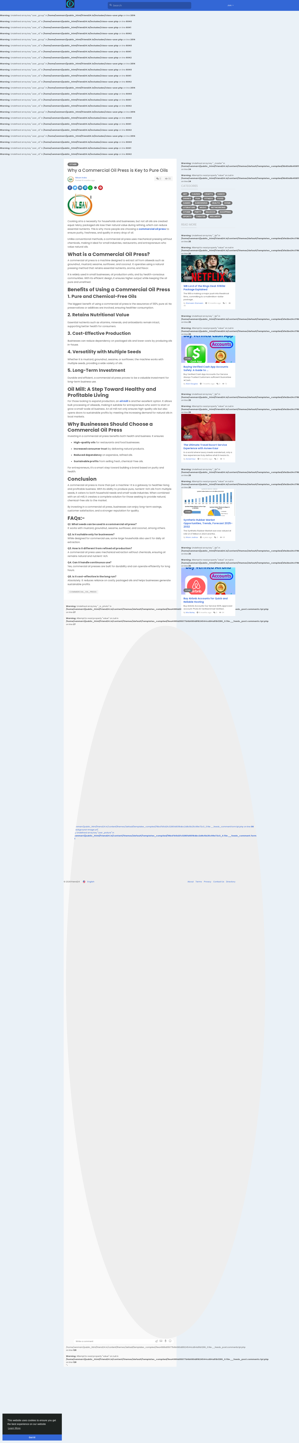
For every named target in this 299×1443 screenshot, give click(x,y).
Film (197, 198)
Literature (189, 207)
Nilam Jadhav (192, 537)
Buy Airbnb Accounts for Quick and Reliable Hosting (206, 600)
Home (227, 203)
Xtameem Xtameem (194, 303)
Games (186, 203)
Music (203, 207)
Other (73, 164)
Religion (210, 211)
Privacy (208, 881)
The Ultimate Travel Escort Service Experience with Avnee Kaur (205, 446)
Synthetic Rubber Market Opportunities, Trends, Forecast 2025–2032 (208, 523)
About (191, 881)
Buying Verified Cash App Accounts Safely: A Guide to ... (206, 368)
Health (216, 203)
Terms (199, 881)
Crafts (209, 194)
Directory (230, 881)
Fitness (208, 198)
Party (198, 211)
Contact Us (219, 881)
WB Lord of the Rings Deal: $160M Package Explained (204, 287)
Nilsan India (81, 177)
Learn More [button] (14, 1428)
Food (220, 198)
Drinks (187, 198)
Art (185, 194)
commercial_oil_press (82, 591)
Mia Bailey (190, 612)
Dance (221, 194)
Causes (196, 194)
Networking (218, 207)
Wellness (215, 216)
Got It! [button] (32, 1437)
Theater (200, 216)
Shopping (225, 211)
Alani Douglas (192, 383)
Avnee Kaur (191, 459)
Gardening (201, 203)
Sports (187, 216)
